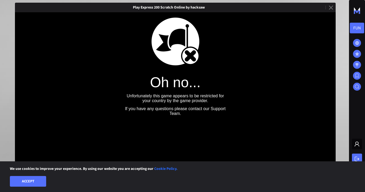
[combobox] (357, 28)
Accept (28, 181)
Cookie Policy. (165, 168)
